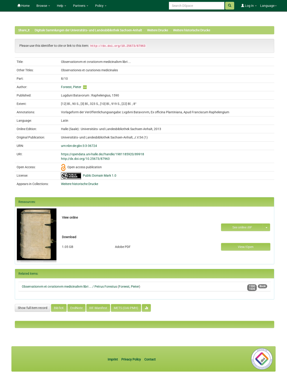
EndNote (76, 308)
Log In (249, 5)
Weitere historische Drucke (191, 30)
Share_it (24, 30)
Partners (80, 5)
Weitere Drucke (157, 30)
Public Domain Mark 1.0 (99, 175)
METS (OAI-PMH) (126, 308)
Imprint (113, 359)
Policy (101, 5)
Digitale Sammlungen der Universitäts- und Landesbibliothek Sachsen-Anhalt (88, 30)
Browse (43, 5)
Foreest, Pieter (71, 87)
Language (268, 5)
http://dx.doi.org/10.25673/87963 (85, 159)
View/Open (246, 247)
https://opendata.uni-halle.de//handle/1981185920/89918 (102, 154)
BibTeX (59, 308)
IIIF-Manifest (98, 308)
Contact (150, 359)
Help (61, 5)
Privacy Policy (131, 359)
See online (242, 227)
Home (23, 5)
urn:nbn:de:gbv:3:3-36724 (79, 146)
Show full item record (32, 308)
